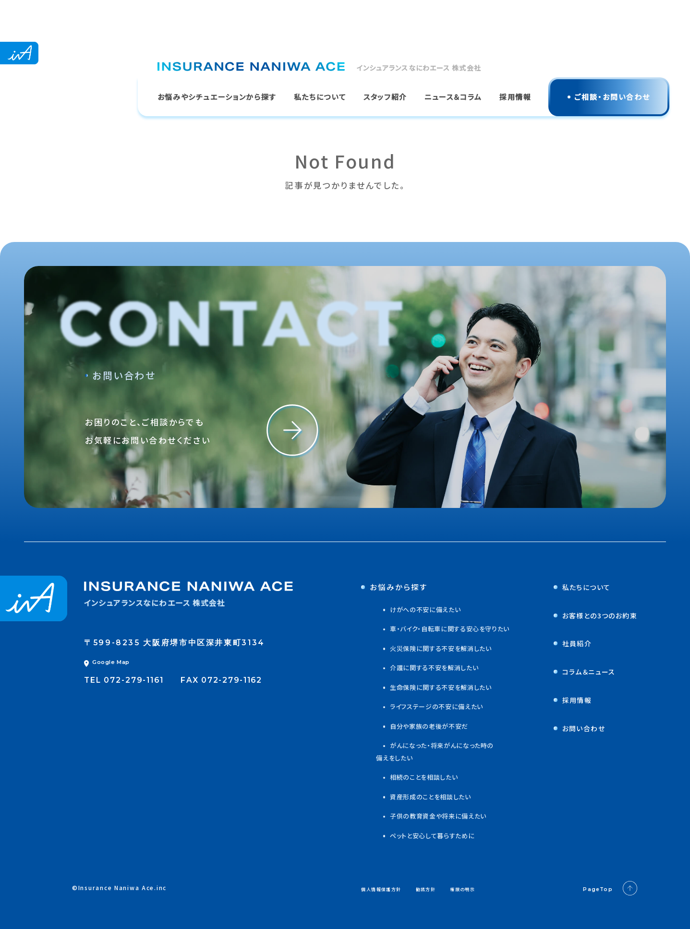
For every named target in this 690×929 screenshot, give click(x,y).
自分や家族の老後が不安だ (415, 726)
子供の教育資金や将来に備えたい (425, 815)
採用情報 (564, 699)
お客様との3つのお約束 (590, 615)
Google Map (107, 662)
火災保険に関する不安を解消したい (428, 648)
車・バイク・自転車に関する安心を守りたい (437, 628)
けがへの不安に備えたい (411, 609)
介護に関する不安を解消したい (421, 667)
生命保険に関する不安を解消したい (428, 687)
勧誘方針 (451, 888)
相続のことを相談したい (410, 777)
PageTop (606, 889)
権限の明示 (500, 888)
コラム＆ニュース (577, 671)
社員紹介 (564, 643)
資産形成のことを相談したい (417, 796)
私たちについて (575, 586)
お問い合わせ (571, 728)
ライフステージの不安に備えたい (423, 706)
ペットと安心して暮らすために (418, 835)
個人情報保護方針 (391, 888)
